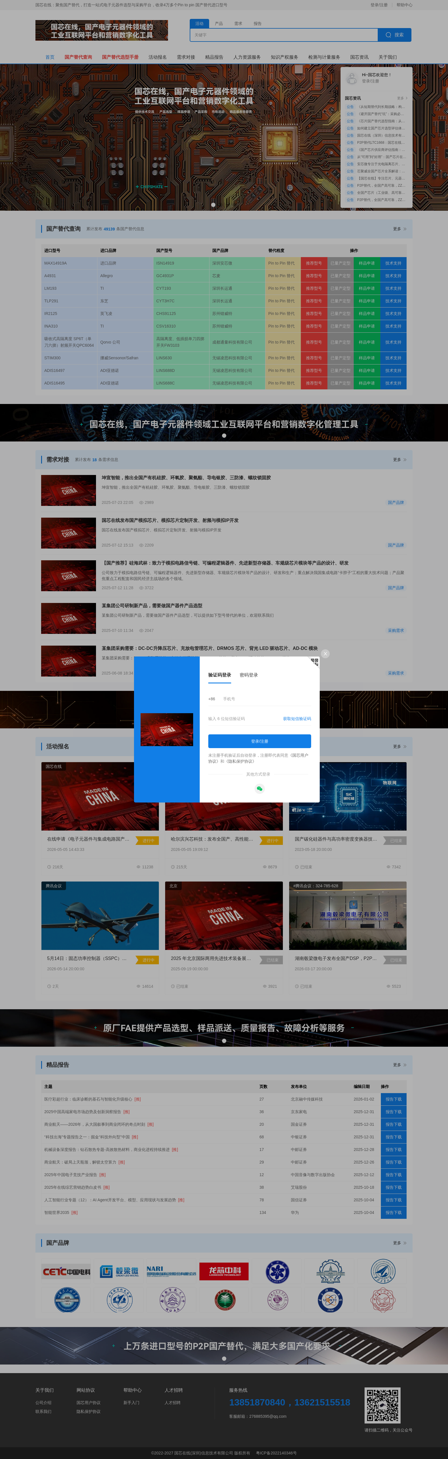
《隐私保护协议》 (240, 761)
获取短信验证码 (297, 718)
